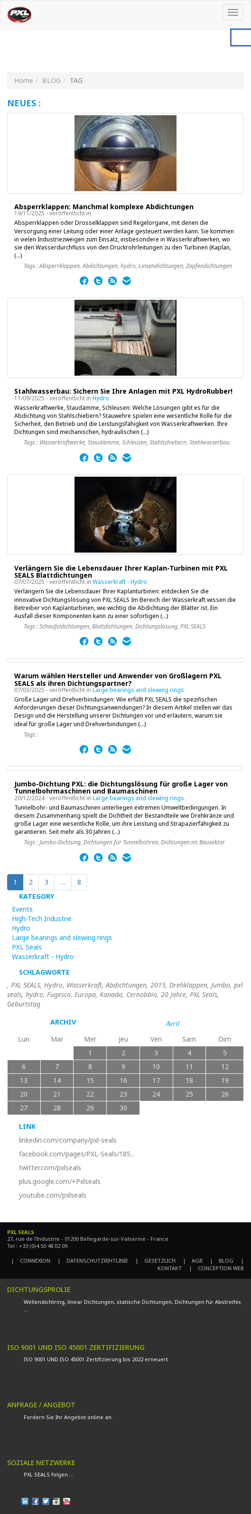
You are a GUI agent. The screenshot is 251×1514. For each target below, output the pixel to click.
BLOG (51, 80)
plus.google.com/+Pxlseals (60, 1181)
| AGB (193, 1260)
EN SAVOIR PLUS (45, 282)
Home (23, 80)
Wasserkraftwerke (62, 442)
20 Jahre (173, 994)
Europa (85, 994)
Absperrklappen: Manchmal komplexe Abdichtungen (104, 206)
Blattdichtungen (112, 626)
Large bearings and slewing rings (138, 690)
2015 (158, 984)
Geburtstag (23, 1003)
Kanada (111, 994)
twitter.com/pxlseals (50, 1167)
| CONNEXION (30, 1260)
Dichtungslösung (156, 626)
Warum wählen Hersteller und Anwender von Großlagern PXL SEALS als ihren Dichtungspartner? (118, 679)
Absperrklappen (59, 266)
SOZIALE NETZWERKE (41, 1462)
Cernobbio (141, 994)
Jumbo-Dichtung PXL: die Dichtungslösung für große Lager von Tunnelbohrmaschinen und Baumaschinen (121, 787)
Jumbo (220, 984)
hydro (128, 266)
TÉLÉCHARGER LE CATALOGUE (50, 1329)
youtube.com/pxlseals (52, 1195)
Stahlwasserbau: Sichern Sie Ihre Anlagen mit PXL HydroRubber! (123, 391)
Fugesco (59, 994)
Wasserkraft (84, 984)
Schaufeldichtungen (64, 626)
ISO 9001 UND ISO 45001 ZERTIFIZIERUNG (76, 1347)
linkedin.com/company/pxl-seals (68, 1140)
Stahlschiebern (167, 442)
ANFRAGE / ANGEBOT (41, 1404)
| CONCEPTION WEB (216, 1268)
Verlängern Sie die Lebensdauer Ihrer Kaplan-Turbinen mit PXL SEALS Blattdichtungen (121, 571)
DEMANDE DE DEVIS (42, 1444)
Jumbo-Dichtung (60, 842)
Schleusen (134, 442)
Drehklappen (188, 984)
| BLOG (221, 1260)
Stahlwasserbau (209, 442)
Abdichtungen (100, 266)
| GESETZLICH (155, 1260)
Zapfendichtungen (209, 266)
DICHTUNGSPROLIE (38, 1289)
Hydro (101, 398)
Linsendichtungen (161, 266)
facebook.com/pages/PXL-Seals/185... (77, 1153)
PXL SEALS (192, 626)
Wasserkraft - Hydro (120, 582)
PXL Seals (27, 946)
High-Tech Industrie (42, 918)
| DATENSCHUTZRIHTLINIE (92, 1260)
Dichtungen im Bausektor (193, 842)
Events (22, 909)
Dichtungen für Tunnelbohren (121, 842)
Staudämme (103, 442)
